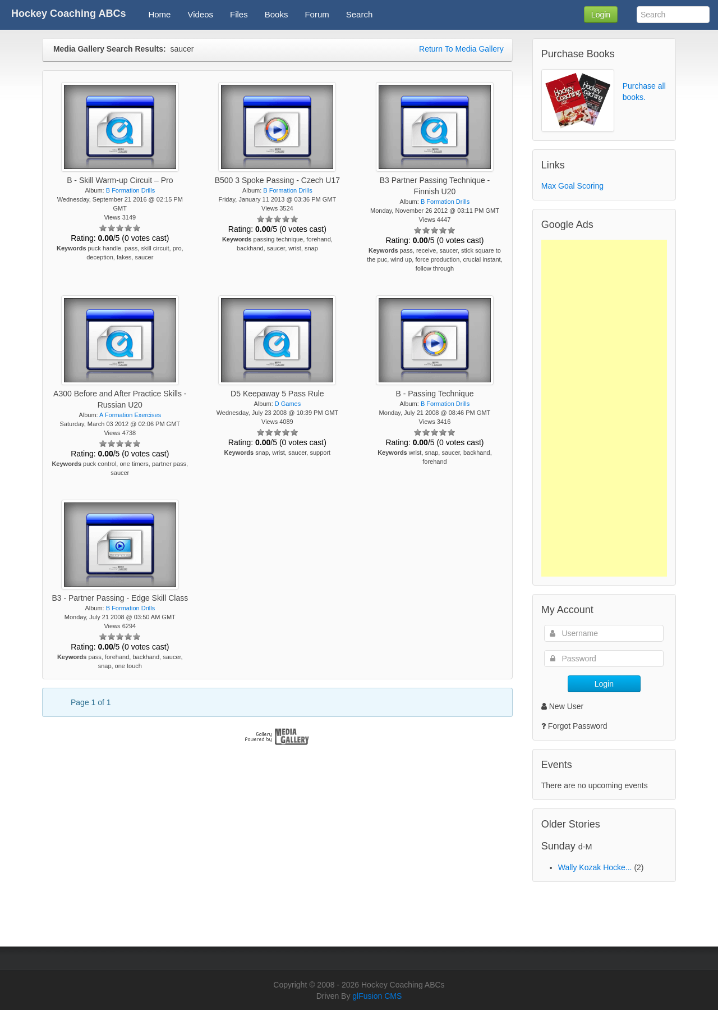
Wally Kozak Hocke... (595, 867)
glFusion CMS (377, 995)
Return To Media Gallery (461, 48)
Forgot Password (577, 725)
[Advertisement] (604, 408)
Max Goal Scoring (572, 185)
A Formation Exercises (130, 415)
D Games (288, 403)
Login (600, 14)
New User (562, 706)
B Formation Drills (130, 190)
